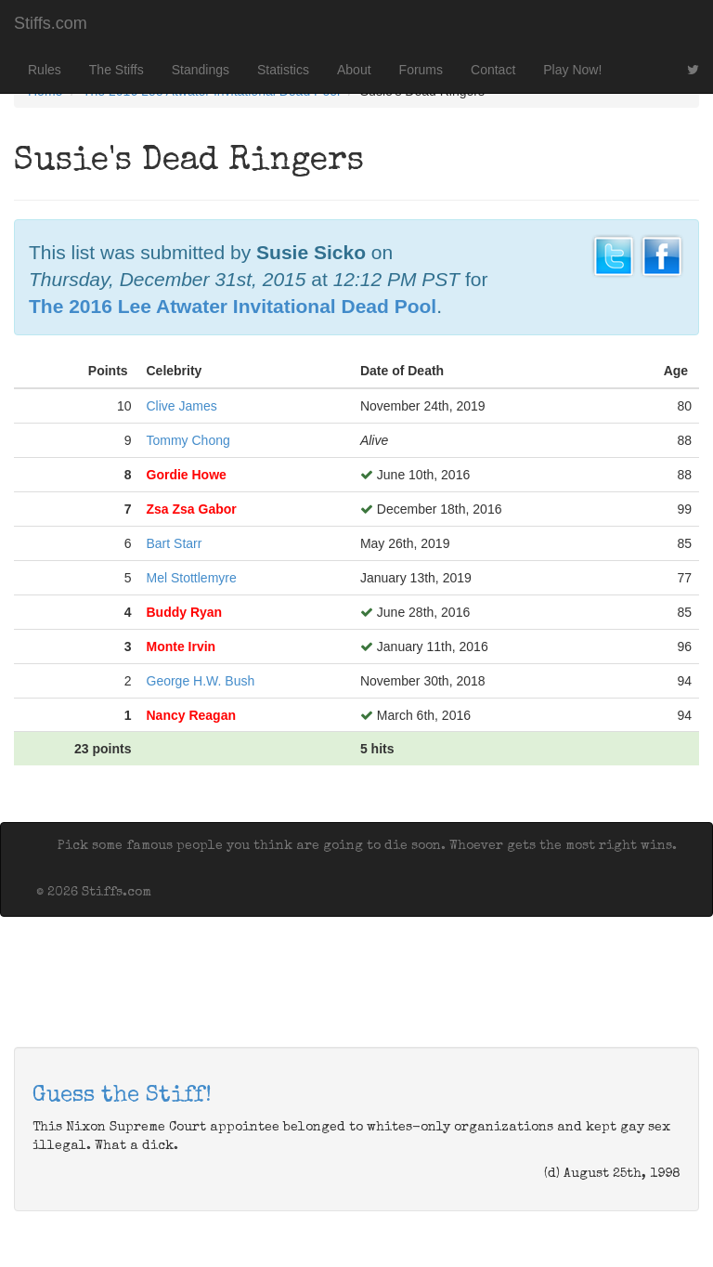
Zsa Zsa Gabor (192, 509)
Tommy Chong (188, 440)
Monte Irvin (181, 646)
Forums (421, 69)
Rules (44, 69)
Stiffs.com (50, 23)
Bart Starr (174, 543)
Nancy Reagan (191, 715)
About (354, 69)
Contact (493, 69)
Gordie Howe (187, 474)
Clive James (182, 405)
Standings (200, 69)
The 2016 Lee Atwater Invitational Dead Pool (232, 306)
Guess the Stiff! (122, 1096)
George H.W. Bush (201, 680)
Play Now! (572, 69)
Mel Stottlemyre (192, 577)
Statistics (283, 69)
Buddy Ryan (185, 612)
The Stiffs (116, 69)
